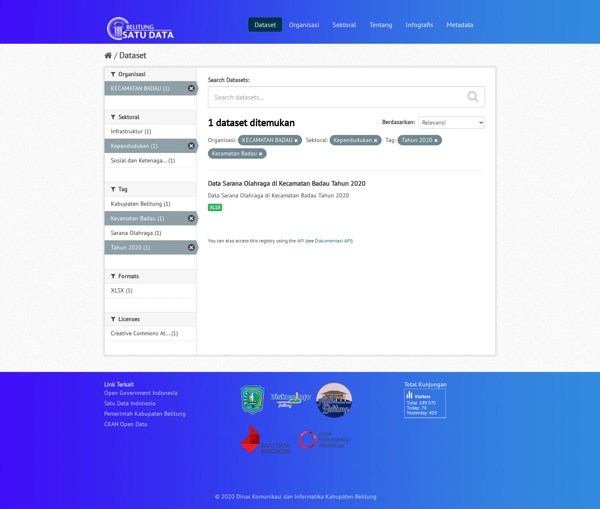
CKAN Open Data (125, 424)
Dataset (265, 24)
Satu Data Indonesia (129, 403)
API (300, 240)
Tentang (381, 24)
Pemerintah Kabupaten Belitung (145, 413)
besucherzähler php (429, 432)
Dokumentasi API (333, 240)
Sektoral (344, 24)
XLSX (215, 207)
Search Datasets (228, 80)
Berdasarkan (397, 122)
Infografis (419, 24)
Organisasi (304, 24)
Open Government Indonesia (141, 393)
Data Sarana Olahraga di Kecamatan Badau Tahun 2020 (286, 183)
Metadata (460, 24)
